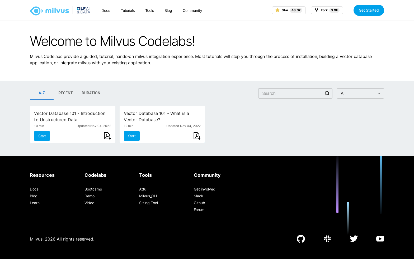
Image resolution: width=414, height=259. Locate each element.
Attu (142, 189)
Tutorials (128, 10)
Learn (35, 203)
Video (89, 203)
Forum (199, 209)
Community (192, 10)
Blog (168, 10)
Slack (198, 196)
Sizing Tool (148, 203)
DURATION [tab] (91, 93)
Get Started (369, 10)
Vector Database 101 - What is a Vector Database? (156, 116)
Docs (105, 10)
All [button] (343, 93)
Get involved (204, 189)
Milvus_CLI (148, 196)
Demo (89, 196)
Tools (149, 10)
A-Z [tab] (42, 93)
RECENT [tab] (65, 93)
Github (199, 203)
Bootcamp (93, 189)
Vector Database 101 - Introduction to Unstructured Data (69, 116)
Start (42, 136)
